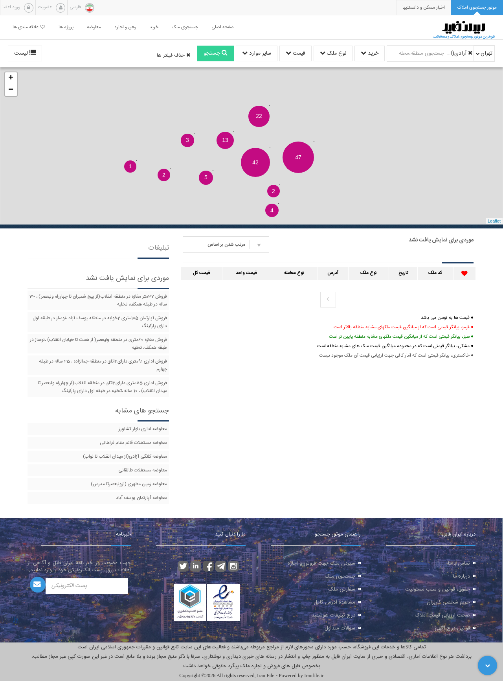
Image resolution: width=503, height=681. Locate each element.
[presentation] (423, 7)
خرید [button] (154, 27)
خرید (369, 53)
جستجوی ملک (340, 576)
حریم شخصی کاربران (448, 602)
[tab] (477, 7)
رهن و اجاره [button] (125, 27)
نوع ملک (333, 53)
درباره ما (461, 576)
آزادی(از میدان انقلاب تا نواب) (459, 53)
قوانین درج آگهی (452, 628)
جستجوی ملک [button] (185, 27)
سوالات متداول (340, 628)
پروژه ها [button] (66, 27)
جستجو (216, 53)
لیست (25, 53)
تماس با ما (459, 563)
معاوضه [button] (94, 27)
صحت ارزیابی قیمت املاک (442, 615)
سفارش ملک (342, 589)
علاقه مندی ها (29, 27)
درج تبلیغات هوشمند (333, 615)
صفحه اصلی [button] (222, 27)
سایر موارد (256, 53)
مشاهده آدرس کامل (334, 602)
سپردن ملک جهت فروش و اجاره (321, 563)
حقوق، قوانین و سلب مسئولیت (437, 589)
